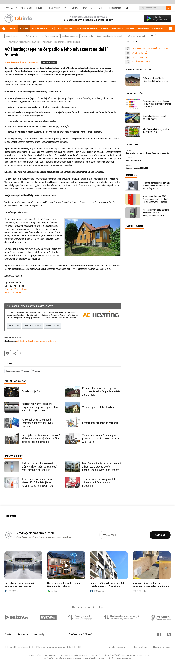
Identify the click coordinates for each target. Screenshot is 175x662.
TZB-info (7, 42)
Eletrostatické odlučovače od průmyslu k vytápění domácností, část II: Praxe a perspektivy (39, 466)
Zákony (75, 8)
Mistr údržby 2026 (133, 160)
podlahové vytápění (70, 36)
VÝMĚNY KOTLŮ (139, 53)
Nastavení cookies (162, 647)
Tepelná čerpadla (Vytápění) (17, 371)
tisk (8, 353)
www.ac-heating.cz (13, 292)
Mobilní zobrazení (117, 647)
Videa (93, 8)
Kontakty (39, 634)
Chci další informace (32, 326)
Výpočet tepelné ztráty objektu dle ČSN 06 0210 (156, 131)
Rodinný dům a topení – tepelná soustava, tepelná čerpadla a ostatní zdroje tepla (101, 391)
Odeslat (160, 535)
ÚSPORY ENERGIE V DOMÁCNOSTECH (150, 48)
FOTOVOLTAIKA (139, 57)
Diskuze (39, 8)
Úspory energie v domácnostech (109, 36)
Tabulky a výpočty (53, 8)
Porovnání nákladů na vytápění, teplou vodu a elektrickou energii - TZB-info (157, 104)
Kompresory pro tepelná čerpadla (100, 422)
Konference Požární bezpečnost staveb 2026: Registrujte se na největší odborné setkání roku (39, 482)
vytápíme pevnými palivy (137, 36)
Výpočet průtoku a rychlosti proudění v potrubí (154, 117)
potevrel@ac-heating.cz (18, 289)
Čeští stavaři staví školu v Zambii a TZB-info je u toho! (155, 80)
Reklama (23, 634)
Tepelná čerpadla (26, 42)
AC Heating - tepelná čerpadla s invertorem (21, 62)
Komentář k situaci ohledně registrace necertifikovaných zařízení (37, 423)
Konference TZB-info (80, 634)
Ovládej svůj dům (31, 391)
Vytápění (15, 42)
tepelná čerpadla (13, 36)
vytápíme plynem (31, 36)
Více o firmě (14, 326)
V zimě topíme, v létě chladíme (98, 407)
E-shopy (102, 8)
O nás (8, 634)
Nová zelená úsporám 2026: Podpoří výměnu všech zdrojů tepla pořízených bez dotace (155, 199)
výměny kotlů (87, 36)
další (152, 36)
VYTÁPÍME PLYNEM (141, 61)
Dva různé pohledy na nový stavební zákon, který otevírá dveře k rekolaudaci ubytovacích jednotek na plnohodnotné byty (101, 467)
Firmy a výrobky (10, 8)
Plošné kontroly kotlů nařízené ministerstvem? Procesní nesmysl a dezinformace (156, 212)
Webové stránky (52, 326)
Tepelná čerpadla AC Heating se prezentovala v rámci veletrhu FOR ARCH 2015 (100, 438)
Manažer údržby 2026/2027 (137, 168)
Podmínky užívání (139, 647)
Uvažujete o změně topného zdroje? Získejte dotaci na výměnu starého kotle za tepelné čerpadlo (41, 438)
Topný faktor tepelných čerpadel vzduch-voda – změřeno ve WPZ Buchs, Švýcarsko (157, 185)
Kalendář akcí (26, 8)
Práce (66, 8)
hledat (22, 353)
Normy (84, 8)
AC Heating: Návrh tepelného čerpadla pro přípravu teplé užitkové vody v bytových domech (41, 407)
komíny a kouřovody (50, 36)
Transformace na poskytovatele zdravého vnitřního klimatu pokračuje (99, 482)
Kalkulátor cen (115, 8)
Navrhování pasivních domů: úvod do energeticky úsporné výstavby (148, 153)
